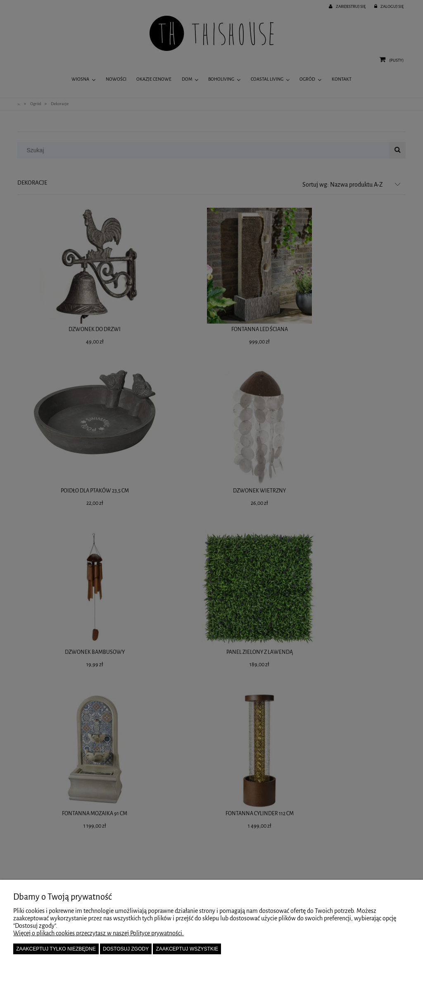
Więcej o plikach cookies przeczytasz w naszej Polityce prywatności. (98, 933)
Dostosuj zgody (126, 949)
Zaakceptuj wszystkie (187, 949)
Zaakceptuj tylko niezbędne (56, 949)
